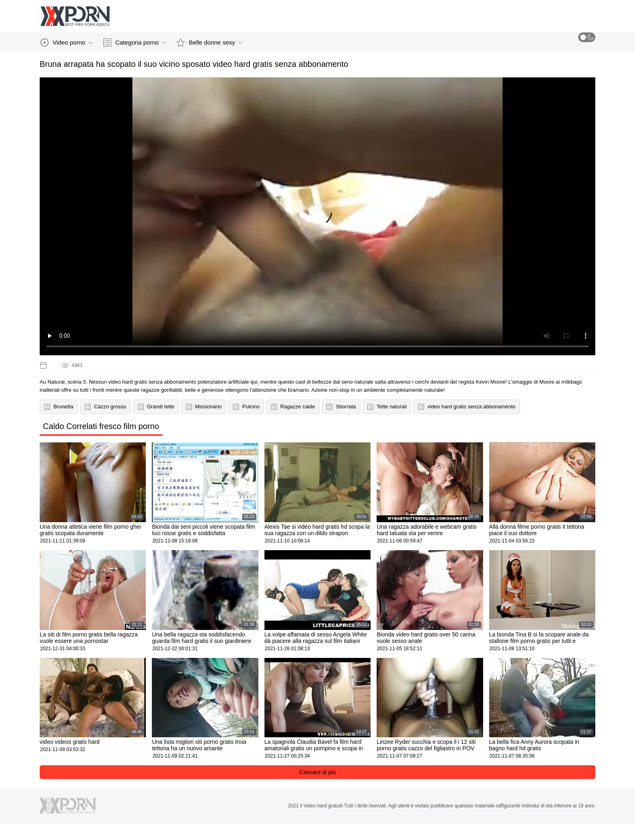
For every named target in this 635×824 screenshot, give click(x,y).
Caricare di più (317, 772)
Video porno (66, 42)
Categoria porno (134, 42)
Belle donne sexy (209, 42)
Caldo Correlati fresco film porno (101, 426)
